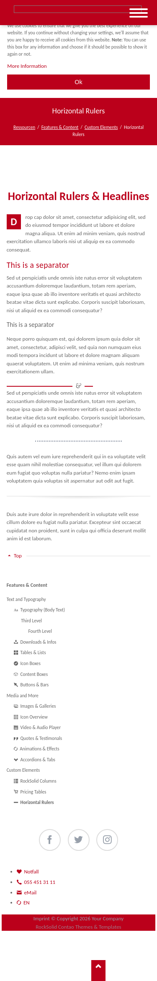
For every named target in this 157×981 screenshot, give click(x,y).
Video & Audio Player (41, 727)
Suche (78, 9)
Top (18, 555)
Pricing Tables (33, 792)
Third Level (31, 621)
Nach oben (98, 970)
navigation (138, 13)
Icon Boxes (31, 663)
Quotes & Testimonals (41, 738)
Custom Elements (101, 127)
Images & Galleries (38, 706)
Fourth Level (40, 631)
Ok (78, 82)
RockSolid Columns (39, 781)
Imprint (41, 918)
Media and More (23, 696)
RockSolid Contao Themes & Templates (78, 927)
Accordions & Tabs (38, 760)
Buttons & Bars (35, 685)
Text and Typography (26, 599)
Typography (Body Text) (43, 610)
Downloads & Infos (39, 642)
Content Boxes (34, 674)
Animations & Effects (39, 749)
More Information (26, 66)
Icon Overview (34, 717)
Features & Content (60, 127)
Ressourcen (24, 127)
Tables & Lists (33, 652)
